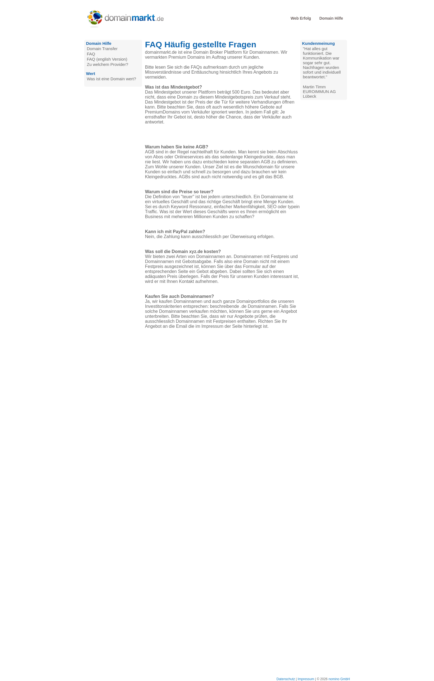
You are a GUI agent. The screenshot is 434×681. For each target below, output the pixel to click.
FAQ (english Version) (107, 59)
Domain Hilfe (331, 18)
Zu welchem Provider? (107, 64)
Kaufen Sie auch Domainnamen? (179, 296)
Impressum (306, 679)
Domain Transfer (102, 48)
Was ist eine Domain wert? (111, 78)
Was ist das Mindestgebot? (173, 87)
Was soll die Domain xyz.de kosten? (183, 251)
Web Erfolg (301, 18)
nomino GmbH (339, 679)
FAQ (91, 53)
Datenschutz (285, 679)
